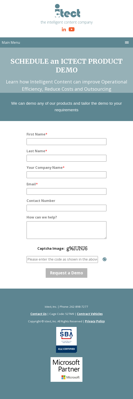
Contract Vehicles (90, 314)
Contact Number (41, 200)
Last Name (36, 151)
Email (31, 184)
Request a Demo (66, 273)
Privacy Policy (95, 321)
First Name (36, 134)
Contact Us (38, 314)
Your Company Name (45, 167)
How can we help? (42, 217)
